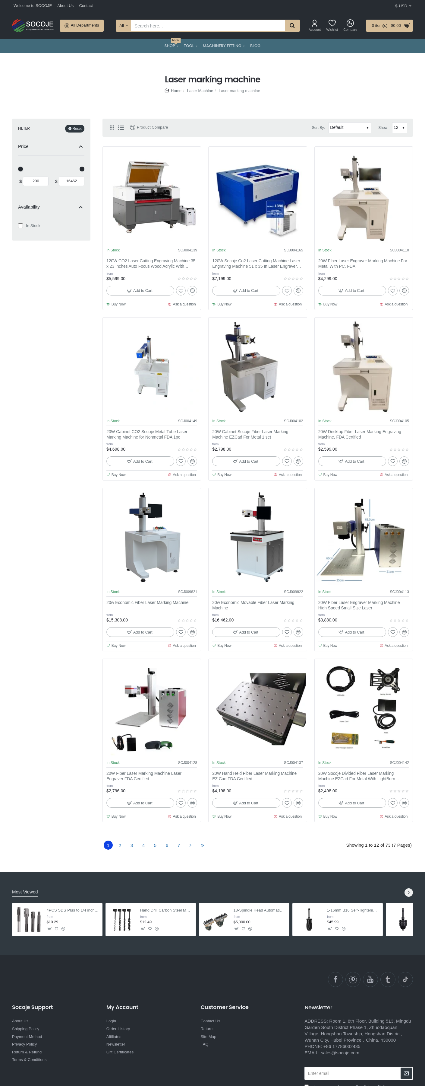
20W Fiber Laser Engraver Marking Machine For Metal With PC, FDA (362, 263)
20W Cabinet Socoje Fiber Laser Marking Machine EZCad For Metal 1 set (250, 434)
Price (23, 146)
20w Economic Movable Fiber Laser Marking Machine (253, 605)
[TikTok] (405, 979)
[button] (140, 290)
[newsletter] (406, 1073)
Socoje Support (32, 1007)
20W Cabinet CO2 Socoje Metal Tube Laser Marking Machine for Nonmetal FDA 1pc (146, 434)
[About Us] (65, 6)
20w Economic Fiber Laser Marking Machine (147, 602)
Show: (383, 128)
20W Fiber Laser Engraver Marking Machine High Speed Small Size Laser (359, 605)
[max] (71, 181)
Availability (29, 206)
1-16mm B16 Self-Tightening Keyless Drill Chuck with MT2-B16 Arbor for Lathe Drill (353, 910)
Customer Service (224, 1007)
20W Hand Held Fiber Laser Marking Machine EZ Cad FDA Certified (254, 776)
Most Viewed (25, 891)
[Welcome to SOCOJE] (32, 6)
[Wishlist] (332, 25)
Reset (77, 128)
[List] (120, 127)
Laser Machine (200, 90)
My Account (122, 1007)
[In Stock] (20, 225)
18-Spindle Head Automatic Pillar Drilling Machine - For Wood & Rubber (260, 910)
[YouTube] (370, 979)
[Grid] (111, 127)
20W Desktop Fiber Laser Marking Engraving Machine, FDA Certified (359, 434)
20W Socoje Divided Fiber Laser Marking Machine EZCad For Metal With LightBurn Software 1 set (356, 776)
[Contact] (85, 6)
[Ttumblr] (387, 979)
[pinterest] (352, 979)
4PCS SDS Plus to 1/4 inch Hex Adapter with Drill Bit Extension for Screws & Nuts (73, 910)
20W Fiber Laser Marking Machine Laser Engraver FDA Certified (143, 776)
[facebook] (335, 979)
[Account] (314, 25)
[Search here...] (292, 25)
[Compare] (350, 25)
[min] (36, 181)
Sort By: (318, 128)
